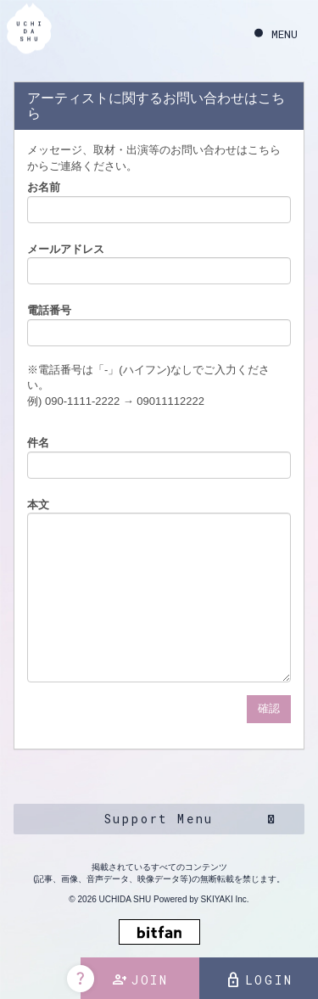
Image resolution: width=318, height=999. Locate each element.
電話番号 (49, 310)
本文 (38, 504)
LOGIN (259, 980)
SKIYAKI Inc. (225, 899)
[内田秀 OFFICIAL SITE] (29, 31)
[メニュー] (276, 34)
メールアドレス (65, 249)
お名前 (43, 187)
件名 (38, 442)
